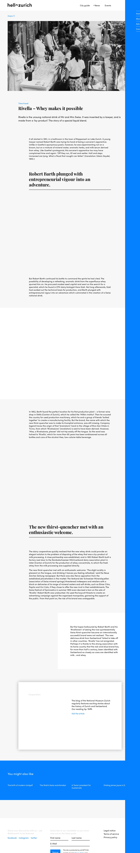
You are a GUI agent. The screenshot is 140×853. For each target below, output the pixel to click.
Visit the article (79, 713)
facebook (12, 837)
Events (108, 5)
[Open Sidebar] (131, 5)
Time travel (23, 103)
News (97, 5)
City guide (85, 5)
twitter (34, 837)
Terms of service (111, 833)
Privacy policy (110, 837)
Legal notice (110, 830)
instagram (24, 837)
